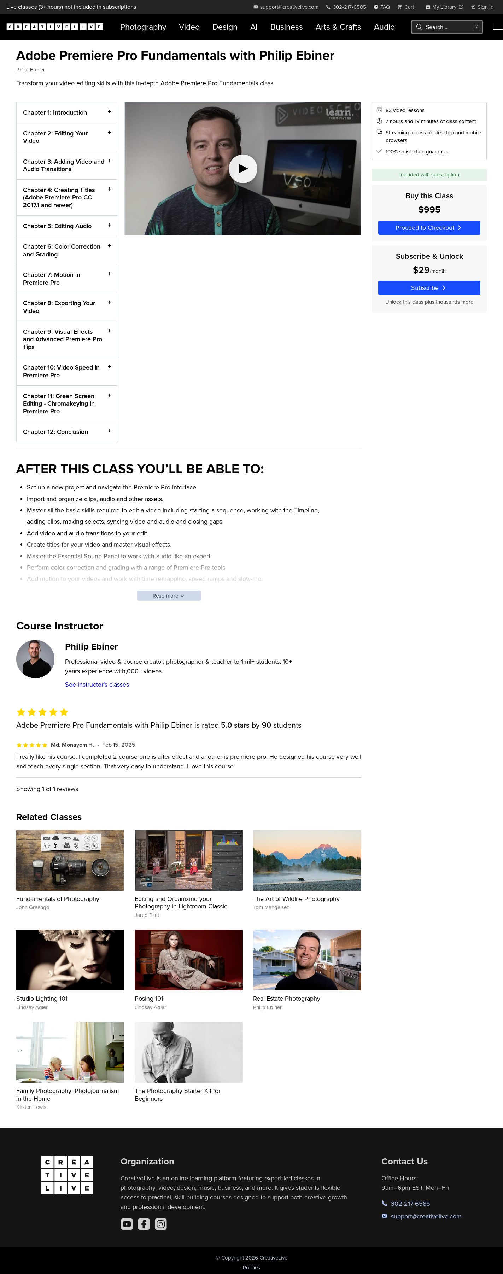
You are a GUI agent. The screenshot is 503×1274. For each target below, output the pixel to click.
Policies (251, 1267)
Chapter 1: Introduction (55, 112)
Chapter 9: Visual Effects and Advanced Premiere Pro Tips (62, 339)
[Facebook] (144, 1224)
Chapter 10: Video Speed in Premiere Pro (61, 371)
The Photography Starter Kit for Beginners (178, 1094)
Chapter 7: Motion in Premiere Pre (51, 278)
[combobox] (447, 27)
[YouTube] (127, 1224)
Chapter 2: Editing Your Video (55, 136)
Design (225, 27)
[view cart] (407, 7)
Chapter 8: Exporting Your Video (59, 306)
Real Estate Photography (286, 998)
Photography (143, 27)
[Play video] (243, 168)
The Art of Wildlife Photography (296, 898)
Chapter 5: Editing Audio (57, 225)
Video (189, 27)
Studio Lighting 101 (42, 998)
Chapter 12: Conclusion (55, 431)
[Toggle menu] (498, 27)
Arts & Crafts (338, 27)
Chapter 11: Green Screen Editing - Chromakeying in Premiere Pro (59, 403)
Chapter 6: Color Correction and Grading (61, 250)
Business (286, 27)
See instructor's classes (97, 684)
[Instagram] (160, 1224)
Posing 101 (149, 998)
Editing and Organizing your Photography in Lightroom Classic (181, 902)
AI (254, 27)
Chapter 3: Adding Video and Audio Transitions (63, 165)
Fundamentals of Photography (57, 898)
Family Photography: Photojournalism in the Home (67, 1094)
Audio (384, 27)
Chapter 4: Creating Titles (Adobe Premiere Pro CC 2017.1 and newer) (59, 197)
